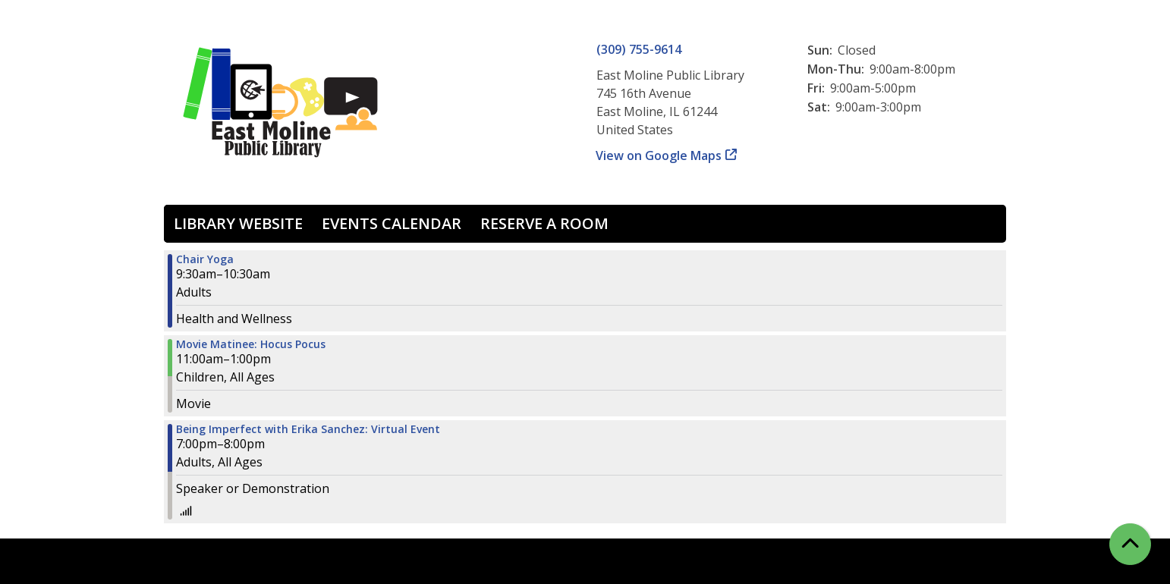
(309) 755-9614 (638, 49)
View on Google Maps (659, 155)
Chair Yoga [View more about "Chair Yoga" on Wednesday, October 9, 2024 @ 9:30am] (205, 259)
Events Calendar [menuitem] (391, 223)
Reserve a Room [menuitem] (544, 223)
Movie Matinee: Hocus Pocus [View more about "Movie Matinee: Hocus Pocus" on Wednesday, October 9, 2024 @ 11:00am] (251, 344)
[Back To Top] (1130, 544)
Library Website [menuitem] (238, 223)
